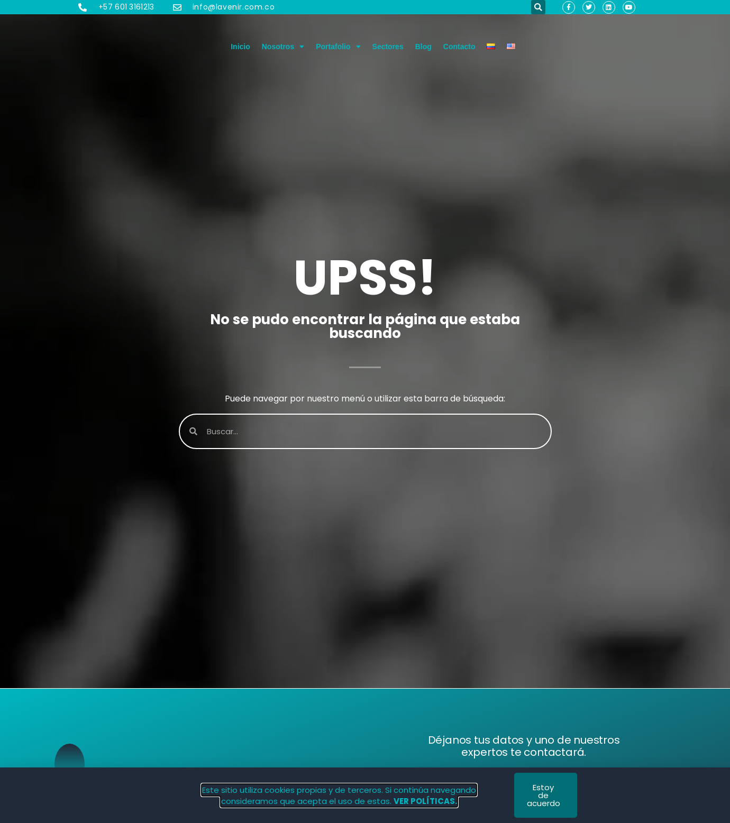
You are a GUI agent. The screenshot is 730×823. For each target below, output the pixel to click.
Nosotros (283, 47)
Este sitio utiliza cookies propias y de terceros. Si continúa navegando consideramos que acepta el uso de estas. (339, 795)
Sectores (388, 46)
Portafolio (338, 47)
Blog (423, 46)
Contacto (459, 46)
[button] (538, 7)
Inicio (240, 46)
